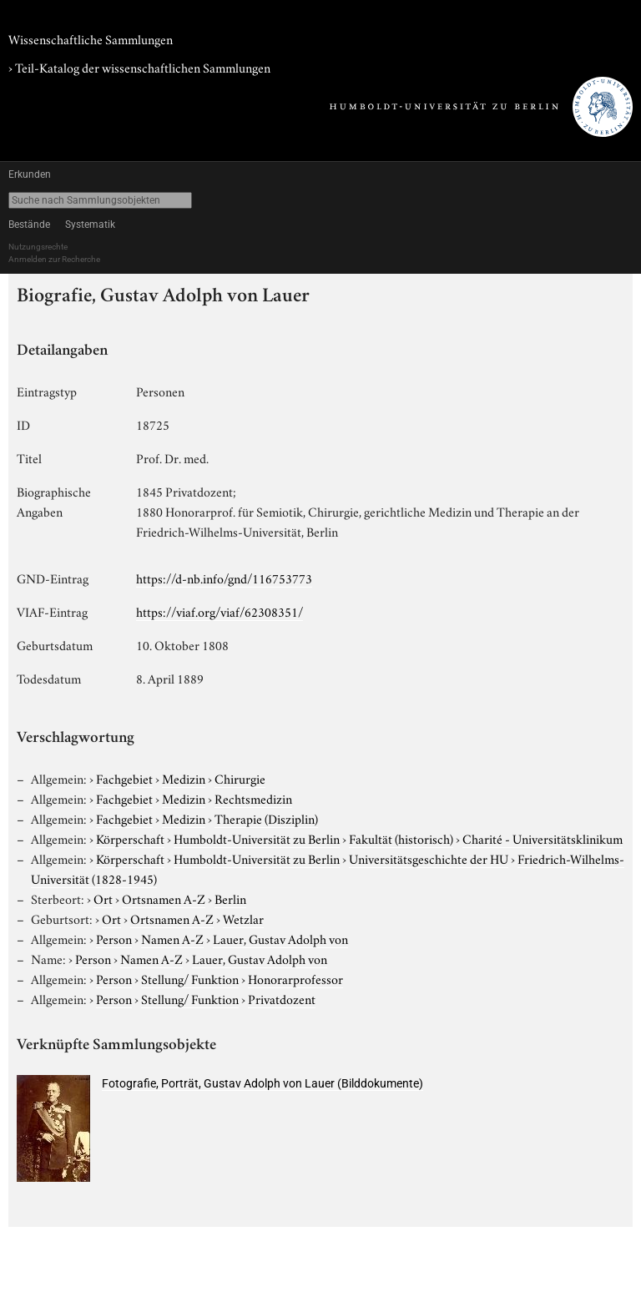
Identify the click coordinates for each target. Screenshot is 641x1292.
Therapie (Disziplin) (266, 818)
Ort (103, 898)
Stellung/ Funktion (190, 978)
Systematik (90, 224)
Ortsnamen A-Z (163, 898)
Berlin (230, 898)
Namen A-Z (172, 938)
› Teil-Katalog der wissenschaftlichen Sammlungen (139, 67)
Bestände (29, 224)
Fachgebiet (124, 778)
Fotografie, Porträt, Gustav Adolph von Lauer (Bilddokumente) (262, 1083)
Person (114, 938)
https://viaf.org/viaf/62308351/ (219, 611)
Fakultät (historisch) (401, 838)
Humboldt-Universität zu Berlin (257, 838)
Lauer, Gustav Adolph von (280, 938)
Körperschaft (130, 838)
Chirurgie (240, 778)
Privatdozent (281, 998)
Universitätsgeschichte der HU (428, 858)
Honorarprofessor (295, 978)
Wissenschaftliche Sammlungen (90, 38)
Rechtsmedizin (253, 798)
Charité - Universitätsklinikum (542, 838)
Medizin (183, 778)
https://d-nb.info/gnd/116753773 (224, 577)
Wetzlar (243, 918)
